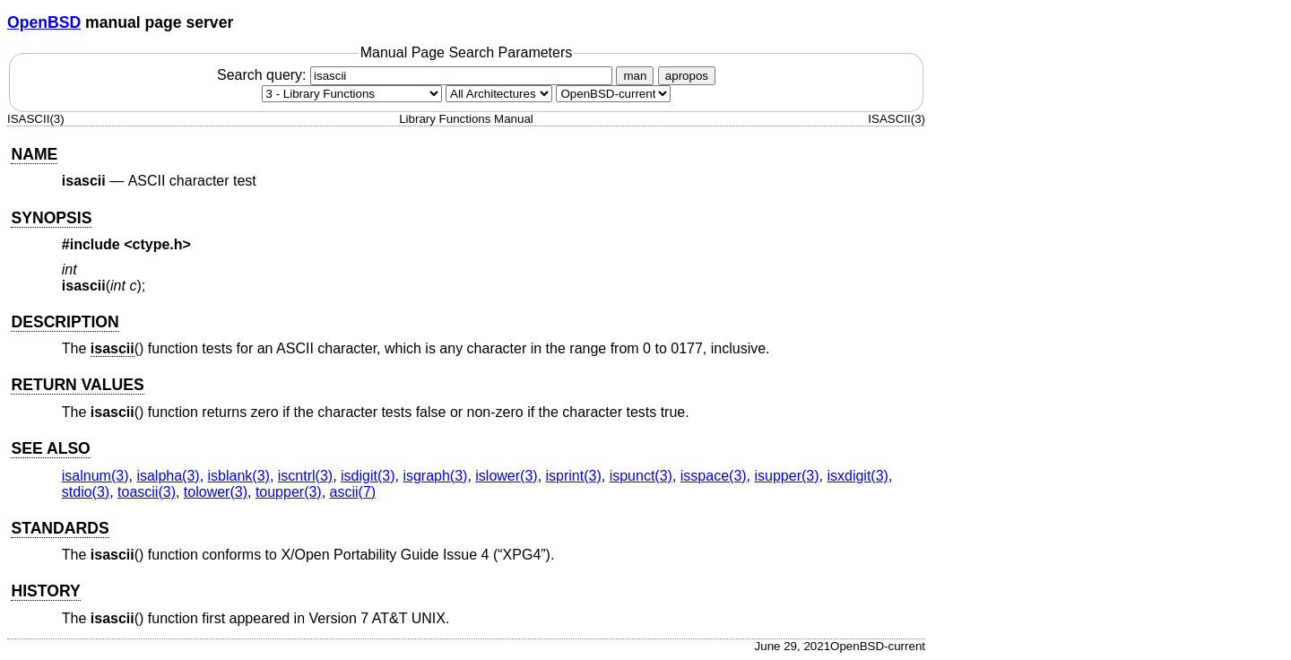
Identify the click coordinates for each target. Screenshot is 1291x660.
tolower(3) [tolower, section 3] (215, 491)
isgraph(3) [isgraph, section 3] (435, 475)
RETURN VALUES (77, 385)
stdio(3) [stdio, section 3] (85, 491)
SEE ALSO (50, 448)
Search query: (417, 74)
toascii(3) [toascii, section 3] (146, 491)
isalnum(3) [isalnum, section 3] (95, 475)
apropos (686, 75)
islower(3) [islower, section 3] (506, 475)
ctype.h (158, 244)
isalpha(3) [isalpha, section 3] (167, 475)
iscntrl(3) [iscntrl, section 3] (305, 475)
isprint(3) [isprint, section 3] (574, 475)
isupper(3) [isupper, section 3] (787, 475)
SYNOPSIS (51, 218)
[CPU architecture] (499, 93)
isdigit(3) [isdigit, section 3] (367, 475)
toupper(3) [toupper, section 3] (289, 491)
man (634, 75)
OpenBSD (44, 22)
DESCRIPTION (64, 322)
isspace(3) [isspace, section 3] (713, 475)
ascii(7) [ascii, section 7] (353, 491)
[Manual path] (613, 93)
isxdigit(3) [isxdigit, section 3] (857, 475)
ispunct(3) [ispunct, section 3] (641, 475)
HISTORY (45, 591)
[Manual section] (352, 93)
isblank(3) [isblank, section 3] (239, 475)
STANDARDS (59, 528)
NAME (34, 154)
